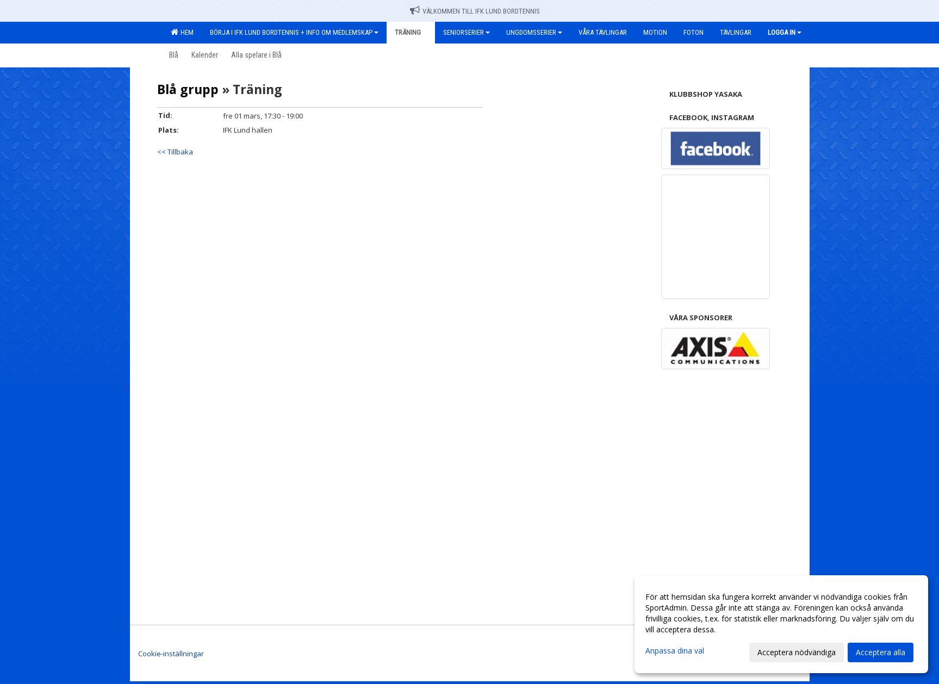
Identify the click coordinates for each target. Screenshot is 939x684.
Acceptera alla (880, 652)
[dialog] (781, 624)
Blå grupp (188, 89)
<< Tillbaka (175, 152)
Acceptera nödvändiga (796, 652)
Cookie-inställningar (171, 653)
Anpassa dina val (674, 651)
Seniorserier (466, 32)
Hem (182, 32)
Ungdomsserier (534, 32)
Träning (411, 32)
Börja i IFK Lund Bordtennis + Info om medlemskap (294, 32)
